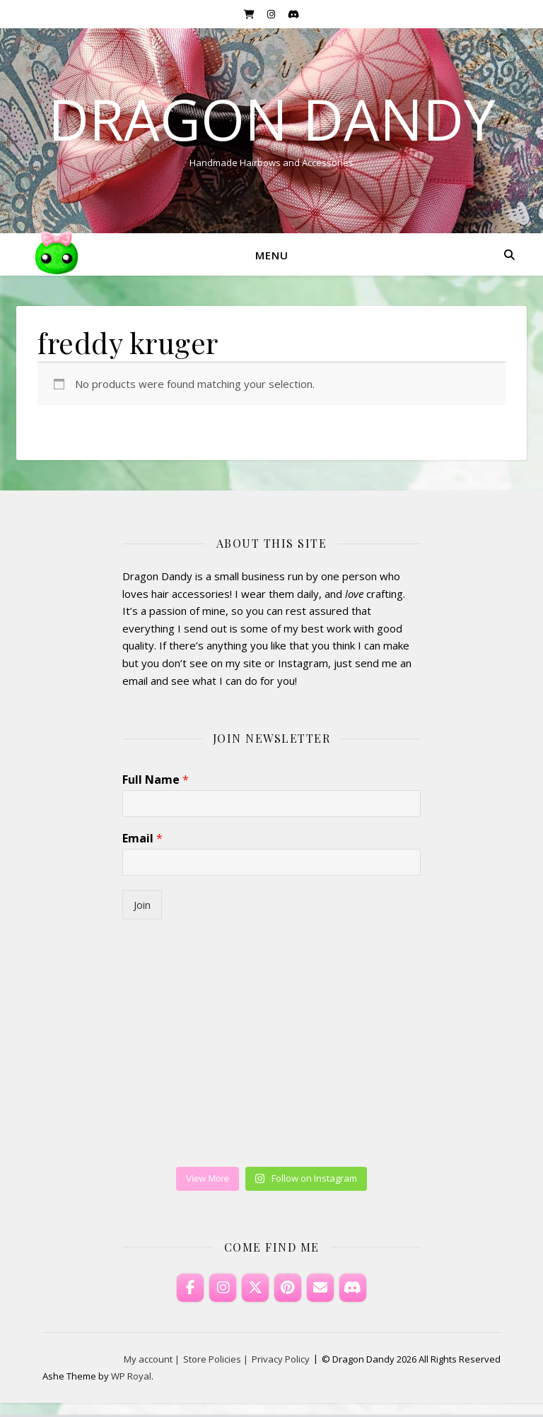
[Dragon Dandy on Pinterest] (288, 1288)
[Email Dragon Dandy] (320, 1288)
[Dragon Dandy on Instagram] (223, 1288)
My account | (152, 1359)
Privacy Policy (281, 1359)
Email (142, 838)
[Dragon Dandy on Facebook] (190, 1288)
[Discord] (353, 1288)
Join (142, 905)
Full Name (155, 779)
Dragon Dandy (272, 118)
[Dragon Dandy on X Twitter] (255, 1288)
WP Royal (131, 1376)
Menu (271, 255)
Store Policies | (215, 1359)
